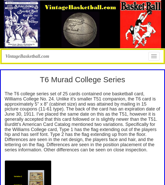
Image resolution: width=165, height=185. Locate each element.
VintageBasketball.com (27, 56)
